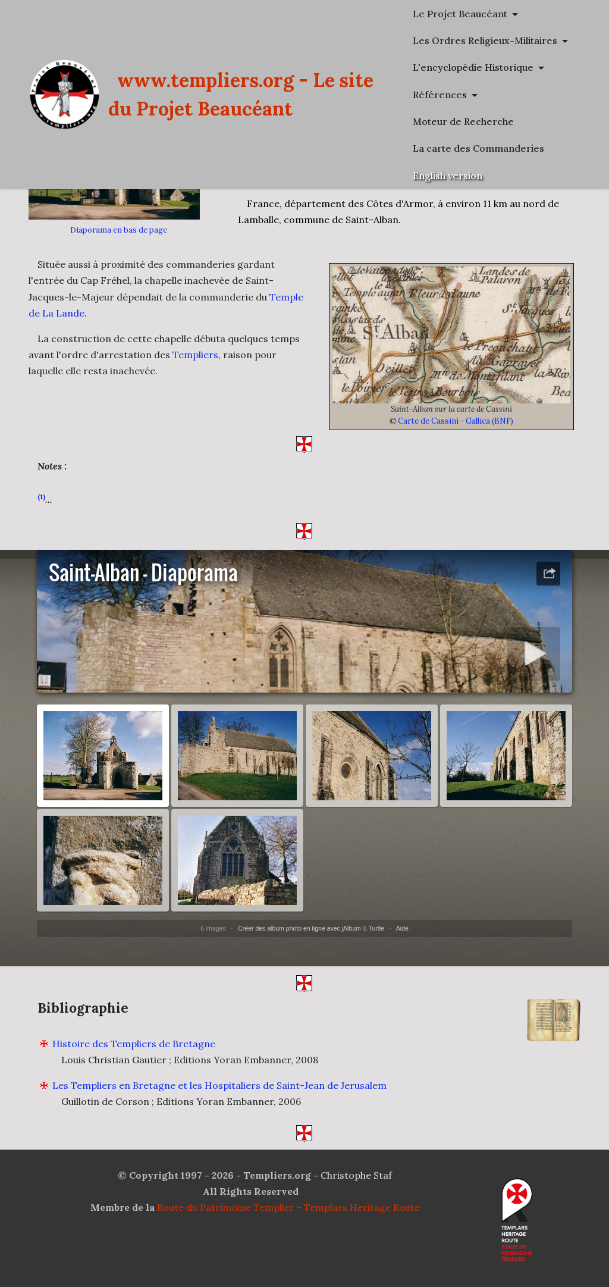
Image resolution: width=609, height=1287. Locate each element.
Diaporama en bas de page (118, 230)
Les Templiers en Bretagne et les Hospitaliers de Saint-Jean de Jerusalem (219, 1107)
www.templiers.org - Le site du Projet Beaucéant (344, 94)
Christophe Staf (356, 1175)
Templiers (195, 355)
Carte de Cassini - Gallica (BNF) (455, 421)
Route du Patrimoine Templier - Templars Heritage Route (288, 1207)
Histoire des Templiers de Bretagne (133, 1065)
